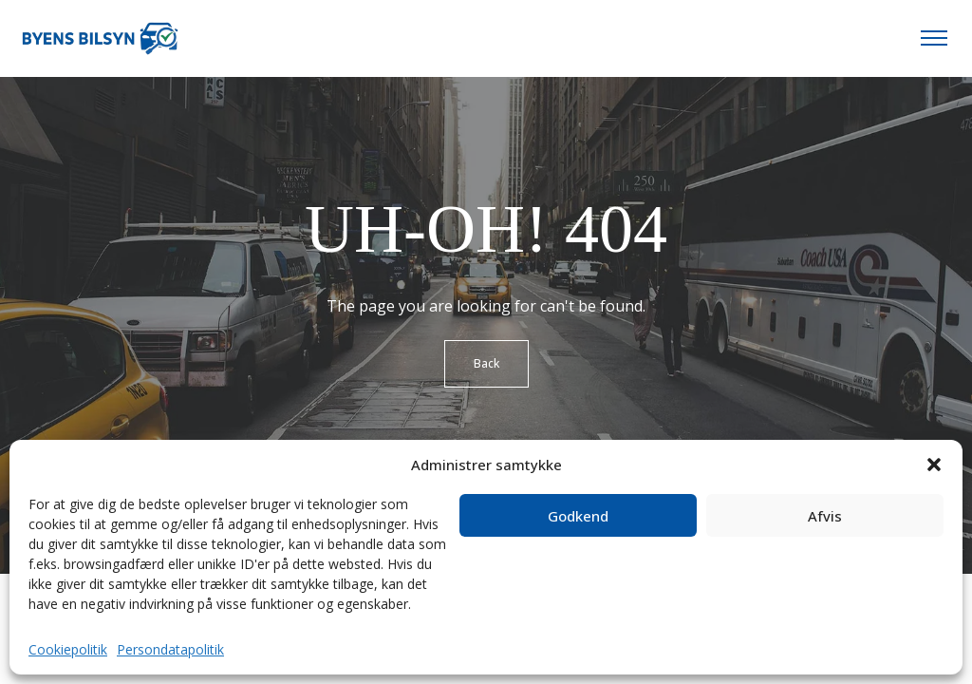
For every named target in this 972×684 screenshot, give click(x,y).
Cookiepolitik (67, 649)
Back (486, 363)
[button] (934, 464)
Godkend (578, 515)
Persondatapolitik (170, 649)
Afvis (825, 515)
